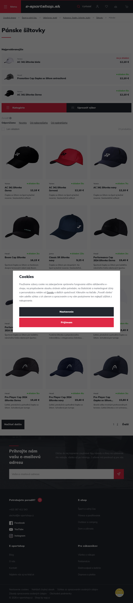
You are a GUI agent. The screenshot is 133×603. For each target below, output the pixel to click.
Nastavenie (67, 312)
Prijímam (66, 322)
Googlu (50, 293)
